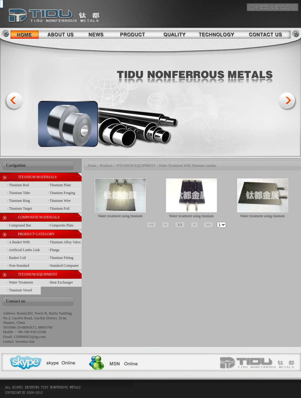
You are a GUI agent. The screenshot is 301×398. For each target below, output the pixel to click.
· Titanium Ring (18, 201)
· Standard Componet (63, 265)
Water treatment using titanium (120, 216)
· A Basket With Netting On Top (18, 243)
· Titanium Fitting (60, 258)
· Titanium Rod (18, 185)
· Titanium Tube (18, 193)
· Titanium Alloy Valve (64, 242)
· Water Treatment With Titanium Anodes (23, 283)
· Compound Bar (19, 225)
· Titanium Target (19, 208)
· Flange (54, 250)
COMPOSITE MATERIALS (38, 217)
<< (151, 225)
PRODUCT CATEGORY (36, 234)
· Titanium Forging (61, 193)
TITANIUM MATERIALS (37, 177)
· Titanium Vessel (19, 290)
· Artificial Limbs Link (23, 250)
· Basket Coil (16, 258)
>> (208, 225)
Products (106, 165)
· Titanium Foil (59, 208)
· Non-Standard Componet (18, 266)
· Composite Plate (61, 225)
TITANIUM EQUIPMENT (37, 274)
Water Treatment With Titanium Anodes (187, 165)
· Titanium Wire (59, 201)
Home (92, 165)
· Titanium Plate (59, 185)
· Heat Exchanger (60, 282)
